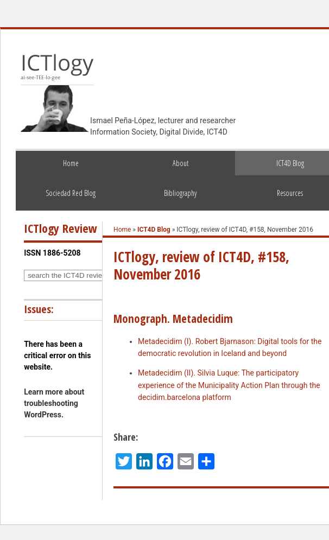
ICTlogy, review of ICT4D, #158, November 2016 (201, 265)
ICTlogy (57, 67)
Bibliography (180, 193)
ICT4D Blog (153, 229)
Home (71, 163)
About (180, 163)
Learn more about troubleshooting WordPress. (54, 403)
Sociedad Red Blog (71, 193)
